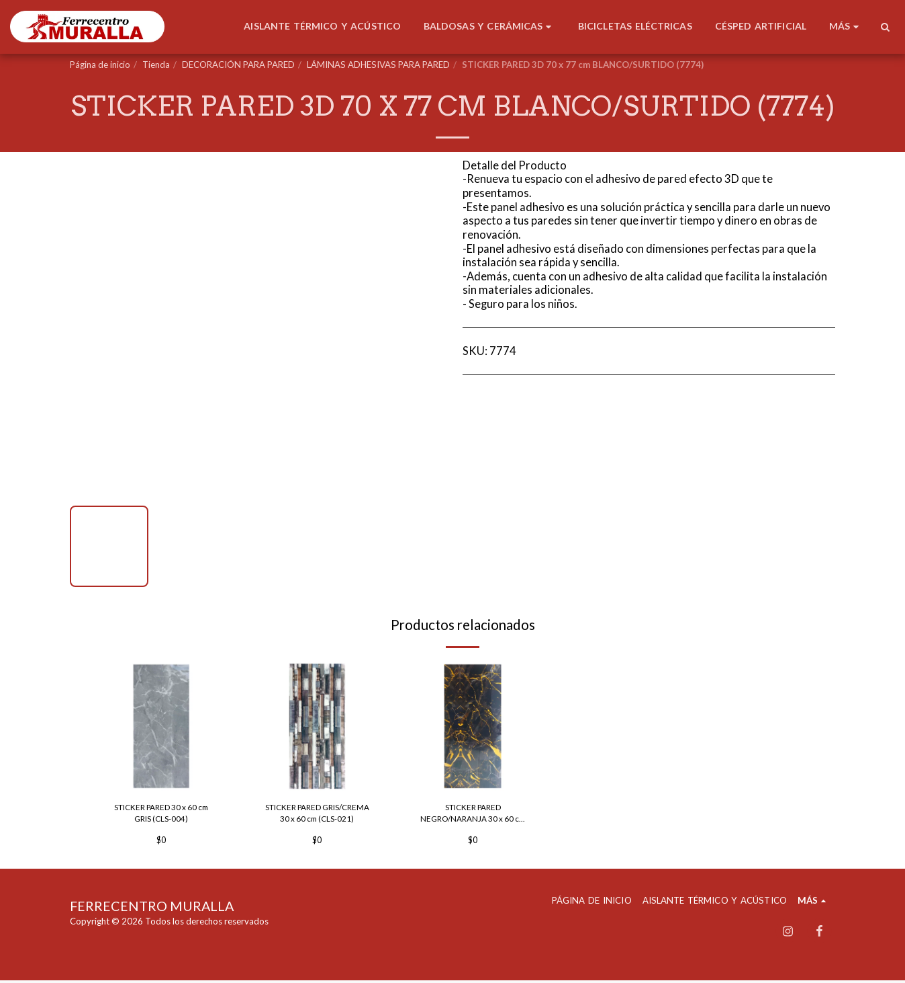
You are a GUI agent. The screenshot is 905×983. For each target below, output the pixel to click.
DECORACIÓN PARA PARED (238, 64)
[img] (161, 726)
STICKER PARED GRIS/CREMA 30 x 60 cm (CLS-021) (317, 815)
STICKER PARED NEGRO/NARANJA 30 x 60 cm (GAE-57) (472, 815)
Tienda (156, 64)
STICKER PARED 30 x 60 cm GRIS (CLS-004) (161, 814)
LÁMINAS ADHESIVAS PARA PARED (378, 64)
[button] (884, 27)
